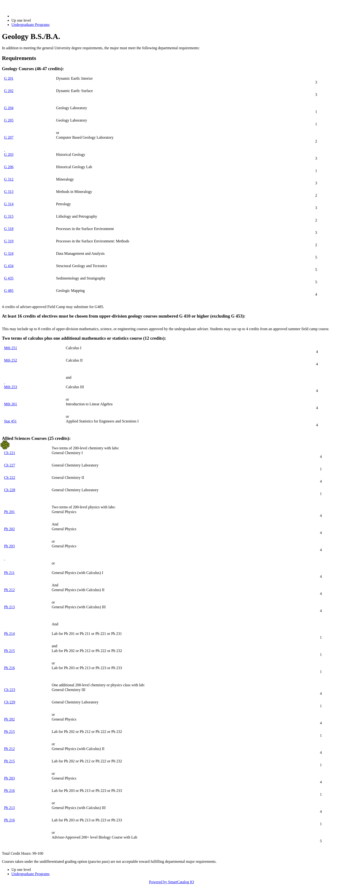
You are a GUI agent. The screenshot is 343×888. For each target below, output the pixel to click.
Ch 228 (9, 490)
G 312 (9, 179)
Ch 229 (9, 702)
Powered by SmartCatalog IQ (171, 882)
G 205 (9, 120)
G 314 (9, 204)
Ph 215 (9, 651)
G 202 (9, 91)
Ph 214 (9, 634)
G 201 (9, 78)
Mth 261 (10, 404)
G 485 (9, 291)
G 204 (9, 108)
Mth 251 (10, 348)
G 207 (9, 137)
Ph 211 (9, 573)
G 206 (9, 167)
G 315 (9, 216)
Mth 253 (10, 387)
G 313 (9, 192)
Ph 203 (9, 546)
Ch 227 (9, 465)
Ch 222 (9, 478)
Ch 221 (9, 453)
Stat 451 (10, 421)
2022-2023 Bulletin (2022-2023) (36, 16)
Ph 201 (9, 512)
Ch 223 (9, 690)
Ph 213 (9, 607)
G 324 (9, 253)
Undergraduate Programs (30, 25)
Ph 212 (9, 590)
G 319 (9, 241)
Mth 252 (10, 360)
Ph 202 (9, 529)
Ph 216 (9, 668)
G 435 (9, 278)
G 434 (9, 266)
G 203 (9, 154)
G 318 (9, 229)
